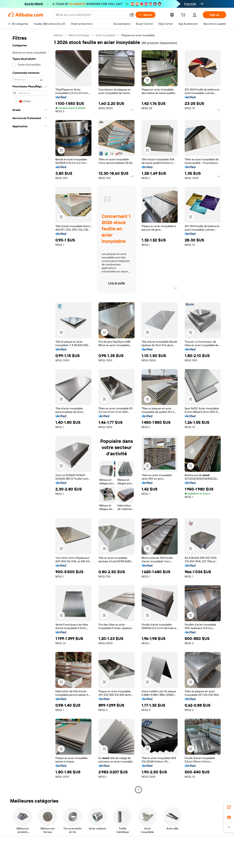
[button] (131, 14)
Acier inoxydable (105, 35)
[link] (229, 807)
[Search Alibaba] (91, 15)
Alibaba (58, 35)
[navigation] (29, 413)
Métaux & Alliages (79, 35)
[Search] (145, 15)
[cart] (184, 15)
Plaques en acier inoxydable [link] (138, 35)
